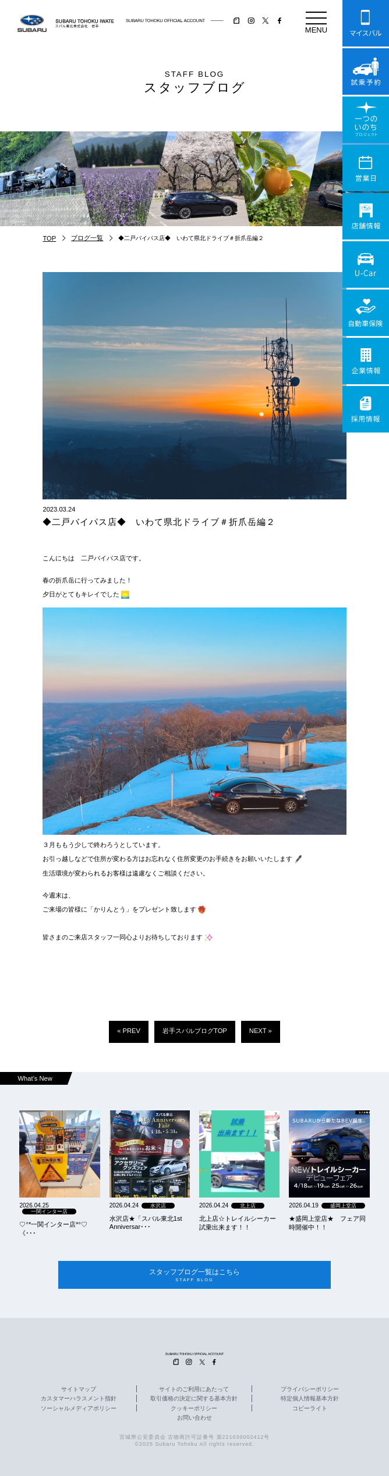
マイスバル (365, 23)
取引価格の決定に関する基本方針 (194, 1399)
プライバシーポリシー (310, 1390)
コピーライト (309, 1408)
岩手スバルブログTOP (194, 1030)
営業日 (365, 168)
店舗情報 (365, 216)
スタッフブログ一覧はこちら (194, 1275)
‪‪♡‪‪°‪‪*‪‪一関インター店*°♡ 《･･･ (53, 1228)
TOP (49, 238)
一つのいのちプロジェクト (365, 120)
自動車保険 (365, 313)
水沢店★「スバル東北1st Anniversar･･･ (145, 1222)
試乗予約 (365, 71)
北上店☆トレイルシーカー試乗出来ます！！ (237, 1223)
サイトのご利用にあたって (194, 1390)
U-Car (365, 264)
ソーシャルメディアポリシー (78, 1408)
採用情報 (365, 409)
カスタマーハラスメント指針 (78, 1399)
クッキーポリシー (194, 1408)
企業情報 (365, 361)
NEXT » (260, 1030)
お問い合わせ (194, 1418)
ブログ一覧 (87, 237)
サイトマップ (78, 1390)
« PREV (128, 1030)
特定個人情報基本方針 (310, 1399)
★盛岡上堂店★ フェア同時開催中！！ (327, 1223)
